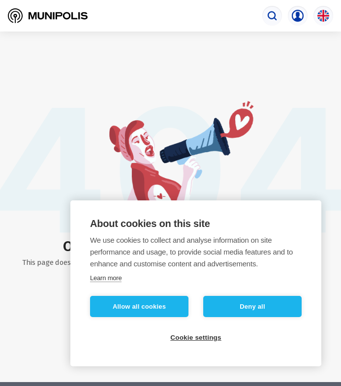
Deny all (252, 306)
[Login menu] (298, 16)
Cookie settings (195, 337)
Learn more (106, 278)
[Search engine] (272, 16)
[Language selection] (323, 16)
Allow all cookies (139, 306)
